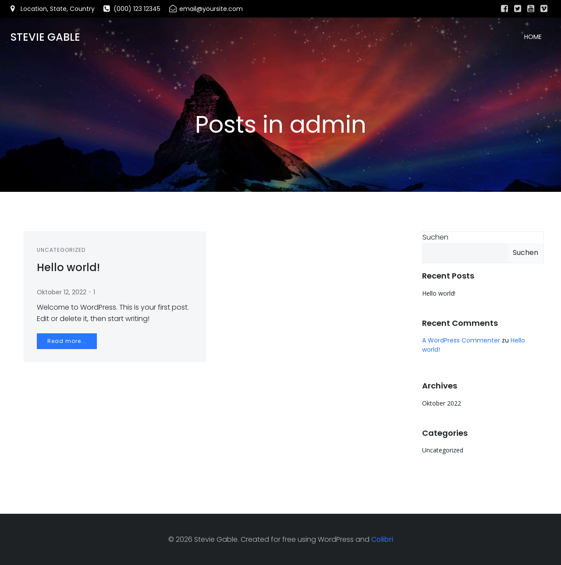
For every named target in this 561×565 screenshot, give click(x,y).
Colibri (382, 539)
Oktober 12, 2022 (61, 292)
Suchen (435, 237)
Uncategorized (61, 250)
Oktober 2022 (441, 403)
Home (533, 37)
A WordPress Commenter (461, 340)
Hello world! (438, 293)
